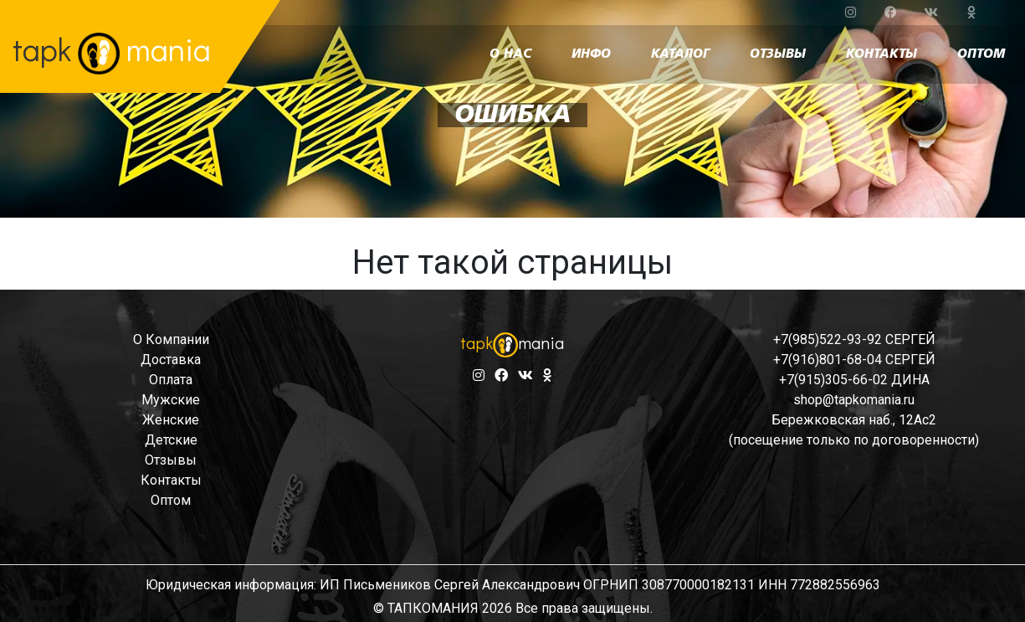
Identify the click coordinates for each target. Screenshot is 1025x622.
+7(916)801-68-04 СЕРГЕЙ (854, 360)
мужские (170, 400)
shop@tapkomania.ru (854, 400)
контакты (881, 54)
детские (171, 440)
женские (170, 420)
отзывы (778, 54)
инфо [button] (591, 54)
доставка (171, 360)
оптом (981, 54)
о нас (510, 54)
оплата (170, 380)
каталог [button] (680, 54)
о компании (171, 339)
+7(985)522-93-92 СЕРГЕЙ (854, 339)
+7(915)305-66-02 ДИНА (854, 380)
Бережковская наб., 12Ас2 (853, 420)
